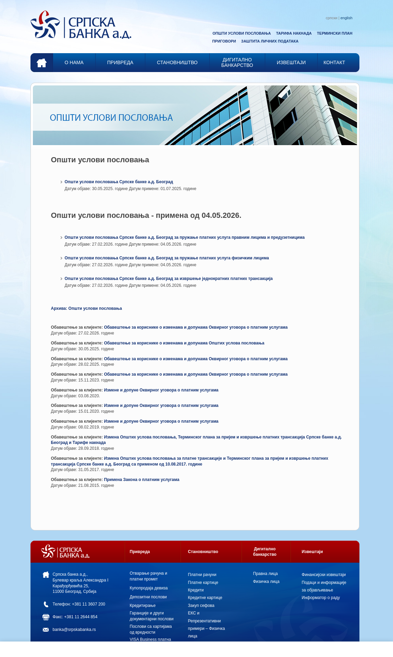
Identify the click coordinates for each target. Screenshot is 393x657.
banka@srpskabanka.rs (74, 629)
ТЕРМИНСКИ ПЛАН (334, 33)
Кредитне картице (205, 597)
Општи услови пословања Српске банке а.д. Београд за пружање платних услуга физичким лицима (167, 258)
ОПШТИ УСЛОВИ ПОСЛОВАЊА (241, 33)
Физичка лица (266, 581)
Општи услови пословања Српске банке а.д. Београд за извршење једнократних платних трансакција (169, 278)
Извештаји (312, 551)
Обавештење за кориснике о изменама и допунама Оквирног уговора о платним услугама (195, 327)
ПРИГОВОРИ (224, 41)
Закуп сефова (201, 605)
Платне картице (203, 582)
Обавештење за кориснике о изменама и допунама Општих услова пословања (184, 343)
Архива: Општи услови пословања (86, 308)
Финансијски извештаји (324, 574)
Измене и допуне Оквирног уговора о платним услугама (161, 390)
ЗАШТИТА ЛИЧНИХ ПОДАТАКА (269, 41)
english (347, 18)
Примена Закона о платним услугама (141, 479)
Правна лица (265, 573)
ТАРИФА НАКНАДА (294, 33)
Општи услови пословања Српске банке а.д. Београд (119, 181)
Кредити (196, 590)
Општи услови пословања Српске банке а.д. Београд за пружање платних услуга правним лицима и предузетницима (185, 237)
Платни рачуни (202, 574)
